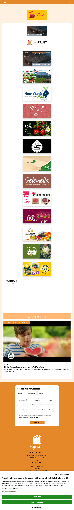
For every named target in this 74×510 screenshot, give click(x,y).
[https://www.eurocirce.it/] (37, 77)
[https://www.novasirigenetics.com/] (37, 130)
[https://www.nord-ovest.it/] (37, 95)
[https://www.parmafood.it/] (37, 270)
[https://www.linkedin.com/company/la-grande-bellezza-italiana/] (37, 147)
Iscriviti (37, 422)
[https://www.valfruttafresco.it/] (37, 165)
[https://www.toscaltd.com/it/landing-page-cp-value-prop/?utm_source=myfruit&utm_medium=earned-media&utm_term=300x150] (37, 60)
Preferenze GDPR (37, 507)
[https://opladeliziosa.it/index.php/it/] (37, 235)
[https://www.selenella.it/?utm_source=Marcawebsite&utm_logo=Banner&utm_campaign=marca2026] (37, 182)
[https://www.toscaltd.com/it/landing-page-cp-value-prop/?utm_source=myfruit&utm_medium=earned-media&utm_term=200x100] (37, 31)
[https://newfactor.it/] (37, 218)
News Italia (24, 323)
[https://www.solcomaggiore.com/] (37, 112)
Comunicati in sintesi (12, 323)
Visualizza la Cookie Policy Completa (12, 489)
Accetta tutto (37, 497)
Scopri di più (10, 283)
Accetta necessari (37, 502)
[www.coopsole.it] (37, 200)
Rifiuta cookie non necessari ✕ (63, 474)
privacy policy (36, 417)
